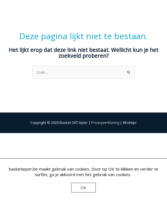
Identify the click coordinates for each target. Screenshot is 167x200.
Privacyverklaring (105, 122)
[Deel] (57, 137)
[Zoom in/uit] (11, 137)
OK (83, 187)
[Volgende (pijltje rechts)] (34, 144)
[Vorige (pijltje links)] (11, 144)
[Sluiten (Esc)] (80, 137)
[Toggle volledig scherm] (34, 137)
